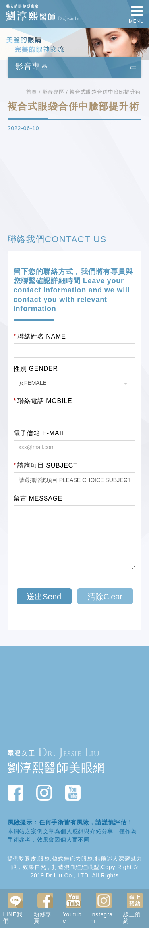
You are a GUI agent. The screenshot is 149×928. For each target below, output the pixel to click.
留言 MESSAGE (38, 498)
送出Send (44, 596)
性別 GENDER (36, 369)
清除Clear (104, 596)
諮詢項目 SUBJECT (45, 465)
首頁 (31, 92)
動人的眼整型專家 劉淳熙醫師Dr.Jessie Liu (43, 13)
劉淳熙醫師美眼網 (56, 767)
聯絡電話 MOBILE (43, 401)
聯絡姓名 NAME (40, 336)
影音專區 (53, 92)
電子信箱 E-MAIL (40, 433)
